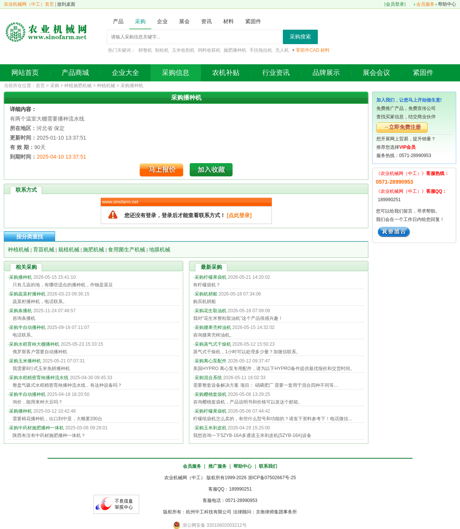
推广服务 (217, 466)
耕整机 (145, 50)
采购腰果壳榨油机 (213, 327)
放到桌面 (66, 4)
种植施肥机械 (78, 85)
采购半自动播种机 (27, 327)
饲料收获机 (209, 50)
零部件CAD (307, 50)
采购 (54, 85)
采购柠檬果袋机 (211, 277)
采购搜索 (300, 37)
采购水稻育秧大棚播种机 (34, 344)
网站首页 (25, 72)
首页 (40, 85)
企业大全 (125, 72)
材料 (325, 50)
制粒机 (162, 50)
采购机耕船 (206, 294)
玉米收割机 (183, 50)
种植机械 (106, 85)
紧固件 (423, 72)
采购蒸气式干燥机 (213, 344)
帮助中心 (447, 4)
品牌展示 (326, 72)
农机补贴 (226, 72)
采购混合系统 (208, 377)
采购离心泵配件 (211, 361)
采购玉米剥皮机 (211, 428)
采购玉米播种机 (25, 361)
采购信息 (175, 72)
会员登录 (395, 4)
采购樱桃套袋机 (211, 394)
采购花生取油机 (211, 310)
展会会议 (376, 72)
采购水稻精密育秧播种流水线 (38, 377)
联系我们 (268, 466)
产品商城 (75, 72)
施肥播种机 (235, 50)
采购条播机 (20, 310)
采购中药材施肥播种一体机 (36, 428)
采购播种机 (132, 85)
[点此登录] (239, 215)
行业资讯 (276, 72)
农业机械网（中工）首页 (29, 4)
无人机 (282, 50)
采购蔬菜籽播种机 (27, 294)
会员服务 (425, 4)
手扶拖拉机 (260, 50)
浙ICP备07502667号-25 (272, 477)
